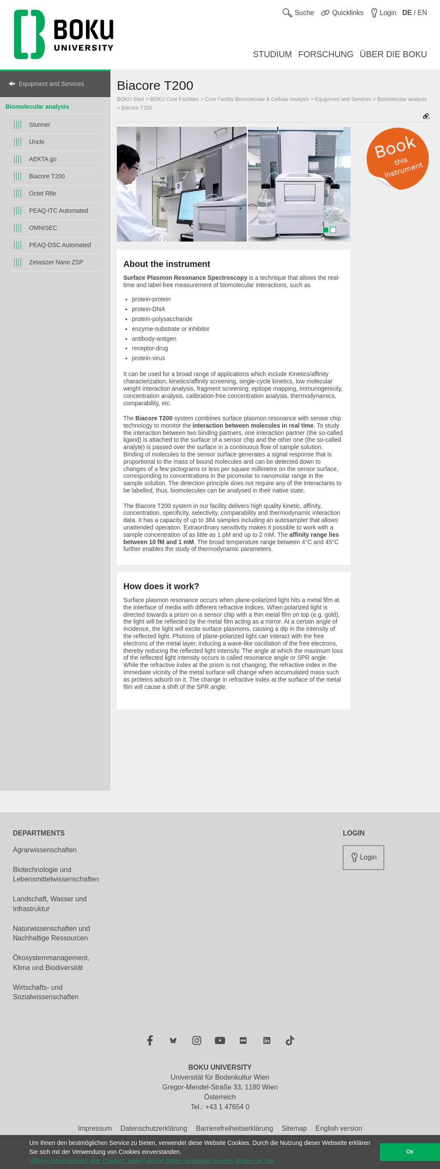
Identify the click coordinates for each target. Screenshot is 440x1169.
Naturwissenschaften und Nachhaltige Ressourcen (51, 933)
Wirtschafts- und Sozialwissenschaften (46, 992)
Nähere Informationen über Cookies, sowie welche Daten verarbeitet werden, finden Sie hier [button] (152, 1160)
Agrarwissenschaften (45, 850)
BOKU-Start (130, 99)
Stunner (39, 124)
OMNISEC (43, 227)
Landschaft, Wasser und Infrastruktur (50, 903)
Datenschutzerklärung (153, 1128)
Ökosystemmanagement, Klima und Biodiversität (51, 962)
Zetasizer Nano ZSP (56, 262)
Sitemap (294, 1128)
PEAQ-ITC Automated (58, 210)
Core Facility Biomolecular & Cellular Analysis (257, 99)
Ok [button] (410, 1152)
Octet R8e (42, 193)
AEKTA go (43, 159)
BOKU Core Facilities (174, 99)
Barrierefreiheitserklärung (234, 1128)
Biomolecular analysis (37, 106)
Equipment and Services (51, 83)
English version (338, 1128)
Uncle (37, 141)
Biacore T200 (47, 176)
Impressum (95, 1128)
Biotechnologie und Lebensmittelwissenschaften (56, 874)
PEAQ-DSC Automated (60, 245)
